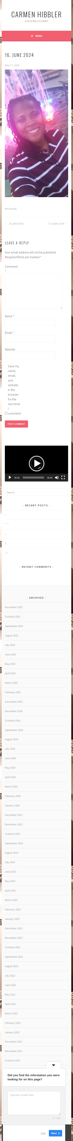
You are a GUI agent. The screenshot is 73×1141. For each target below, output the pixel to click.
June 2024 (10, 758)
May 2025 (10, 664)
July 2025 (10, 645)
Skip (43, 1133)
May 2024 (10, 767)
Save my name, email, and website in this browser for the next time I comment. (14, 389)
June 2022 (10, 985)
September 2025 (14, 626)
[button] (36, 463)
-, (5, 533)
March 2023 (11, 900)
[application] (36, 463)
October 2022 (12, 947)
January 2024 (12, 805)
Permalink (10, 209)
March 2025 (11, 683)
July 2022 (10, 975)
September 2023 (14, 843)
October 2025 (12, 616)
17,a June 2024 (58, 223)
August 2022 (11, 966)
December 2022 (14, 928)
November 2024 (14, 711)
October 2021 (12, 1060)
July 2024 (10, 748)
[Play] (10, 478)
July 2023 (10, 862)
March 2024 (11, 786)
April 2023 (10, 890)
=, (6, 543)
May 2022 (10, 994)
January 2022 (12, 1032)
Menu (38, 36)
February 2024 (13, 796)
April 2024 (10, 777)
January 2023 (12, 919)
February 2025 (13, 692)
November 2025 (14, 607)
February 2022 (13, 1023)
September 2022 (14, 956)
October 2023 (12, 834)
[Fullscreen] (63, 478)
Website (10, 349)
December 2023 (14, 815)
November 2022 (14, 938)
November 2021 (14, 1051)
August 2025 (11, 635)
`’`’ (7, 524)
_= (6, 552)
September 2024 (14, 730)
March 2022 (11, 1013)
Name (9, 316)
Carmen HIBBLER (36, 14)
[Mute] (57, 478)
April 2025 (10, 673)
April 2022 (10, 1004)
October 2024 (12, 720)
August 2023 (11, 852)
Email (9, 333)
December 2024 (14, 701)
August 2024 (11, 739)
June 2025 (10, 654)
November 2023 (14, 824)
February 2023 (13, 909)
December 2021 (14, 1041)
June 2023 (10, 871)
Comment (11, 268)
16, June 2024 (14, 223)
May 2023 (10, 881)
